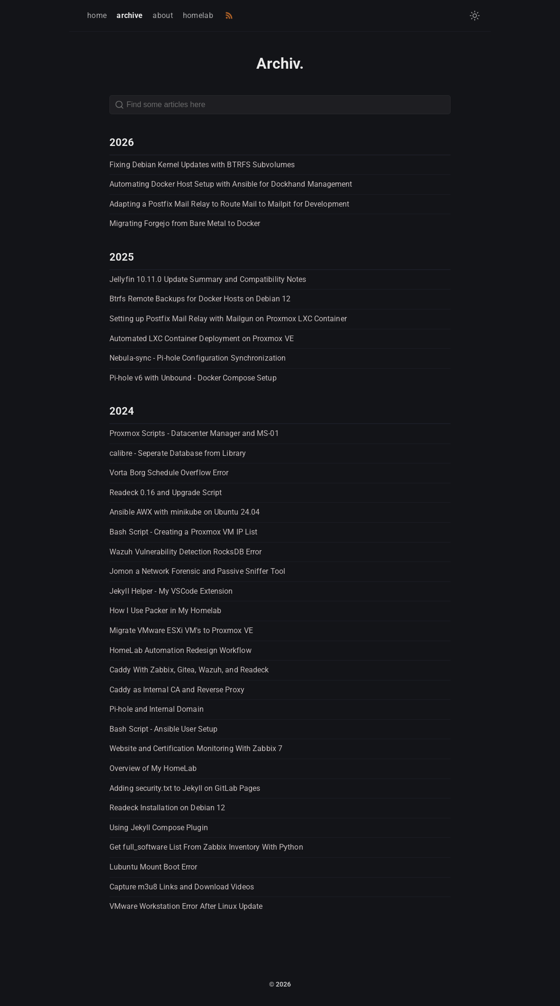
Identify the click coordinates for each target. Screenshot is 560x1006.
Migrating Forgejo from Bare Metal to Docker (184, 223)
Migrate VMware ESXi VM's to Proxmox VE (181, 630)
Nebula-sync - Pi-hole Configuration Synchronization (197, 358)
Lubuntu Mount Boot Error (153, 866)
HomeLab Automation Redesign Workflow (180, 650)
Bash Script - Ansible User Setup (163, 729)
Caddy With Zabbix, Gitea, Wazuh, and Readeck (189, 669)
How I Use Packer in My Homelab (165, 610)
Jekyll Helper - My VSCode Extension (171, 591)
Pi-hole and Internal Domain (156, 709)
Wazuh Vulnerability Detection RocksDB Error (185, 551)
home (97, 15)
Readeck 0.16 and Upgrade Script (165, 492)
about (163, 15)
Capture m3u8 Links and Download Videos (181, 886)
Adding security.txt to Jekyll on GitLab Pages (185, 788)
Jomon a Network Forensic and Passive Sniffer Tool (197, 571)
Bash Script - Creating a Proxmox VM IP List (183, 531)
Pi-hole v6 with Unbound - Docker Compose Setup (193, 377)
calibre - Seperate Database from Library (177, 453)
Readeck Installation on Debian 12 (167, 807)
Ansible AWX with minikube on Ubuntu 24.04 (184, 512)
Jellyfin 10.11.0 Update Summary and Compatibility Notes (208, 279)
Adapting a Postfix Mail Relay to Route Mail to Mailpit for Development (229, 203)
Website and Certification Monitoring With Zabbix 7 (195, 748)
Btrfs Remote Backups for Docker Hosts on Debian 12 (199, 298)
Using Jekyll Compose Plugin (158, 827)
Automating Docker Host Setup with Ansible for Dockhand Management (230, 184)
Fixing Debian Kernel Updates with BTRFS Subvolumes (202, 164)
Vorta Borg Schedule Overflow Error (168, 472)
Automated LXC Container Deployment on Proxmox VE (201, 338)
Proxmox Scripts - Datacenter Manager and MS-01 (194, 433)
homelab (198, 15)
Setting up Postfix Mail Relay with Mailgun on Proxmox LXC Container (228, 318)
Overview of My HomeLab (153, 768)
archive (130, 15)
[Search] (280, 104)
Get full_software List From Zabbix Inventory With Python (206, 847)
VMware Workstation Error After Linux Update (185, 906)
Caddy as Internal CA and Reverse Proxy (176, 689)
